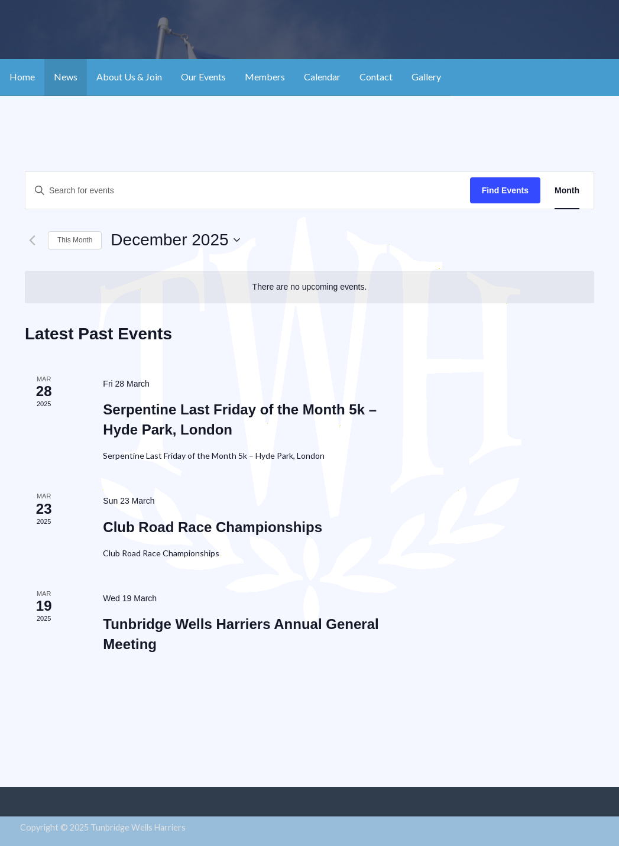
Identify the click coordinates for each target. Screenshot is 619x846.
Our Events (203, 76)
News (65, 76)
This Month (74, 240)
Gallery (426, 76)
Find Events (505, 190)
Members (265, 76)
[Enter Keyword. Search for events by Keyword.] (247, 190)
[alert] (309, 287)
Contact (376, 76)
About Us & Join (129, 76)
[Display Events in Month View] (567, 190)
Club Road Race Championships (212, 527)
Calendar (322, 76)
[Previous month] (32, 240)
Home (22, 76)
